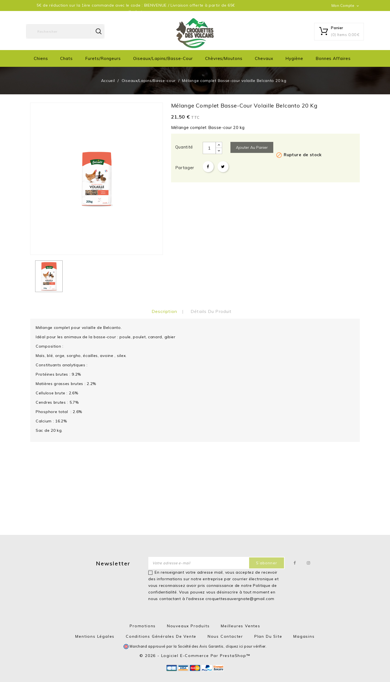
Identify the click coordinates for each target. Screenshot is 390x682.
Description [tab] (164, 311)
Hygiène (294, 58)
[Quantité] (209, 148)
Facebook (295, 563)
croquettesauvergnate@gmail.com (239, 598)
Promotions (143, 625)
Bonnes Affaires (333, 58)
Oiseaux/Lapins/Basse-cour (163, 58)
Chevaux (264, 58)
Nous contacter (225, 636)
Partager (208, 166)
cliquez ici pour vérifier (246, 646)
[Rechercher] (65, 31)
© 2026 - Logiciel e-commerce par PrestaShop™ (195, 655)
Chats (66, 58)
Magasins (303, 636)
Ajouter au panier (252, 147)
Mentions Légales (95, 636)
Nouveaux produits (188, 625)
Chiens (41, 58)
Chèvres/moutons (224, 58)
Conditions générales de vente (161, 636)
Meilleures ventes (240, 625)
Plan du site (268, 636)
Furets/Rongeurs (103, 58)
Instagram (308, 563)
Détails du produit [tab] (211, 311)
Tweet (223, 166)
